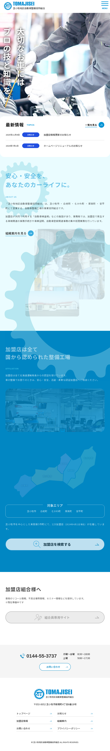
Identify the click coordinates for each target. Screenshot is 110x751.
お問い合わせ (23, 733)
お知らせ (61, 718)
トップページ (23, 718)
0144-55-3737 (41, 661)
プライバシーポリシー (68, 733)
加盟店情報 (22, 726)
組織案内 (61, 726)
